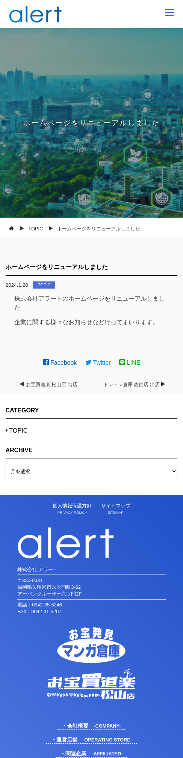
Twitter (98, 362)
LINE (129, 362)
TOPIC (44, 285)
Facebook (60, 362)
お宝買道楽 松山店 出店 (51, 384)
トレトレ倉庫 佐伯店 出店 (131, 384)
